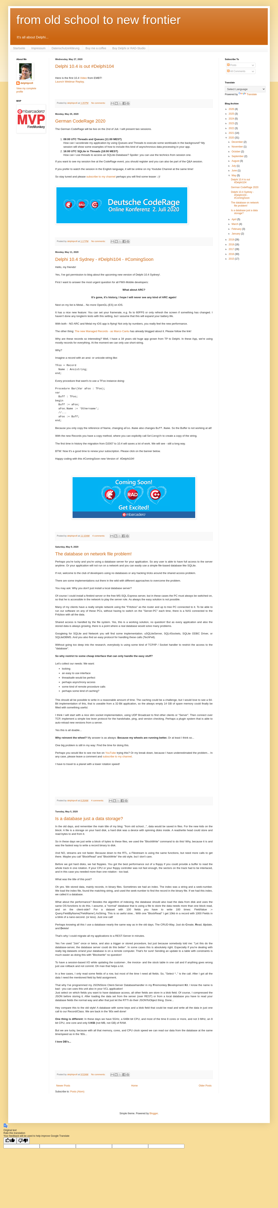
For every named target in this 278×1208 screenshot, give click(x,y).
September (238, 156)
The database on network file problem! (93, 553)
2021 (232, 133)
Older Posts (205, 1085)
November (238, 146)
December (238, 142)
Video (83, 77)
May (234, 175)
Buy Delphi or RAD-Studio (128, 48)
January (236, 233)
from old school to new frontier (98, 20)
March (235, 224)
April (234, 219)
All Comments (236, 71)
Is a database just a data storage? (89, 818)
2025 (232, 113)
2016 (232, 254)
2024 (232, 118)
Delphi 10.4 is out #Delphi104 (84, 66)
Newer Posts (63, 1085)
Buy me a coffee (96, 48)
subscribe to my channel (100, 176)
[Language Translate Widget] (245, 89)
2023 (232, 123)
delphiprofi (26, 83)
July (234, 165)
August (236, 161)
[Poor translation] (23, 1140)
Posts (231, 65)
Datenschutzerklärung (65, 48)
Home (134, 1085)
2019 (232, 239)
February (237, 229)
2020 (232, 137)
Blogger (153, 1113)
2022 (232, 128)
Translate (248, 94)
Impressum (38, 48)
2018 (232, 244)
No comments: (98, 103)
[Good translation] (10, 1140)
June (235, 170)
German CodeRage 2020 (80, 121)
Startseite (19, 48)
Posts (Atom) (77, 1091)
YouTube (110, 752)
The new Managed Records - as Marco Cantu (102, 331)
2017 (232, 249)
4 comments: (99, 536)
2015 (232, 258)
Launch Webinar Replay (69, 81)
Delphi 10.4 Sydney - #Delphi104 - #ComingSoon (104, 259)
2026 (232, 109)
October (236, 151)
